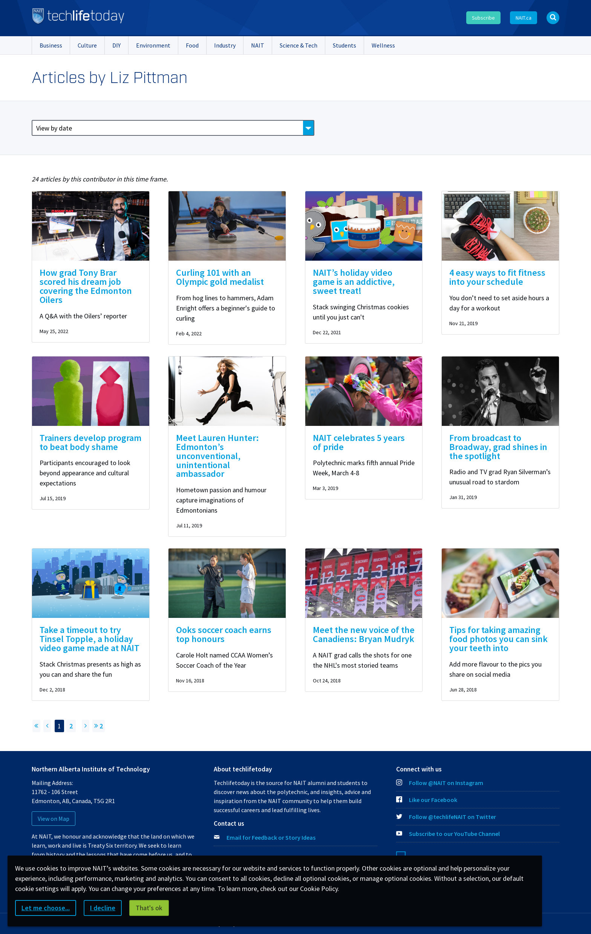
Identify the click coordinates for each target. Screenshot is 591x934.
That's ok (149, 907)
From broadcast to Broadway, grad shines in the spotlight (498, 447)
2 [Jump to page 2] (98, 726)
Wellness (383, 45)
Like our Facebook (426, 799)
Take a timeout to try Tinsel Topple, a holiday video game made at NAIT (89, 639)
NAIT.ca (523, 17)
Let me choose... (45, 907)
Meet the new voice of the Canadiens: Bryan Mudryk (364, 634)
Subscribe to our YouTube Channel (448, 833)
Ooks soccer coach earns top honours (223, 634)
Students (344, 45)
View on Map (53, 818)
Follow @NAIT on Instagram (439, 783)
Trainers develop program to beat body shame (90, 442)
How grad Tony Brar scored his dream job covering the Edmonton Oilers (86, 286)
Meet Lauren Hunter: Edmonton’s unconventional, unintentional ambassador (217, 456)
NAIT (257, 45)
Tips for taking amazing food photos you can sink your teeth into (498, 639)
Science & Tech (298, 45)
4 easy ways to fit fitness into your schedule (497, 277)
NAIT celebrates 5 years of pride (359, 442)
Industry (225, 45)
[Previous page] (47, 726)
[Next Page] (85, 726)
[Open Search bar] (553, 17)
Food (192, 45)
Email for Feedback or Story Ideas (271, 837)
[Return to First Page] (36, 726)
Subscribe (483, 17)
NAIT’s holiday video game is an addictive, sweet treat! (354, 281)
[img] (90, 226)
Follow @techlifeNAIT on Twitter (446, 816)
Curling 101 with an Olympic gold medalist (220, 277)
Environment (153, 45)
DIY (116, 45)
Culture (87, 45)
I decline (102, 907)
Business (51, 45)
